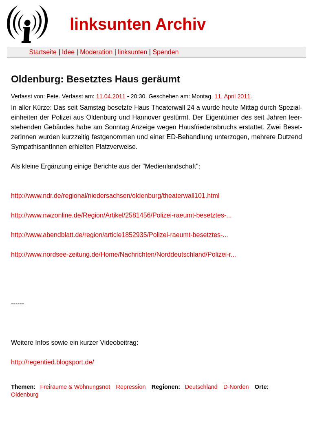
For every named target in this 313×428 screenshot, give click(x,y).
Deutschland (201, 387)
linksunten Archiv (138, 24)
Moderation (96, 52)
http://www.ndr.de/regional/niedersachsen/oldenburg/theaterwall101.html (115, 195)
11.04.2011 (111, 96)
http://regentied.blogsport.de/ (52, 362)
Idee (68, 52)
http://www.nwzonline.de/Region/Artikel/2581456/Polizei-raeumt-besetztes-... (121, 215)
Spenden (165, 52)
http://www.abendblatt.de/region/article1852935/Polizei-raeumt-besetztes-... (119, 234)
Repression (131, 387)
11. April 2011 (232, 96)
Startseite (43, 52)
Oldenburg (24, 394)
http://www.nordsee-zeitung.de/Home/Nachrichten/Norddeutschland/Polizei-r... (123, 254)
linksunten (132, 52)
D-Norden (236, 387)
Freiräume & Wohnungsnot (75, 387)
